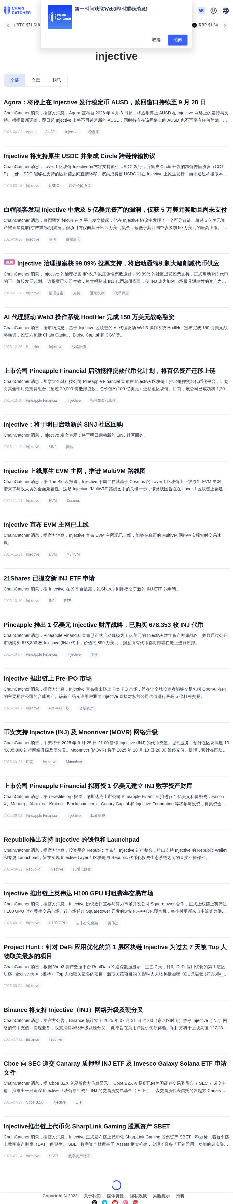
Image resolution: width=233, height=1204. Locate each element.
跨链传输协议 (80, 186)
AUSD (50, 132)
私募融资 (97, 815)
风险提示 (161, 1195)
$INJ (52, 447)
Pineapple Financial (42, 400)
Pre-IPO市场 (59, 708)
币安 (29, 762)
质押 (94, 654)
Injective (72, 132)
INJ (51, 601)
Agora (30, 132)
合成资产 (86, 708)
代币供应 (121, 293)
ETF (67, 601)
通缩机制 (97, 293)
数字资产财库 (79, 1156)
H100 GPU (57, 923)
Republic (33, 869)
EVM (53, 501)
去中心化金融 (87, 923)
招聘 (180, 1195)
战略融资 (79, 347)
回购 (69, 447)
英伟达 (113, 923)
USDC (54, 186)
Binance (32, 1039)
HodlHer (32, 347)
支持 (76, 293)
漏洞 (52, 239)
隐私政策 (138, 1195)
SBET (53, 1156)
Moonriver (74, 762)
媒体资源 (115, 1195)
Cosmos (73, 501)
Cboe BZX (34, 1102)
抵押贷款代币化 (103, 400)
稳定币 (93, 132)
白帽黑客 (73, 239)
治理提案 (56, 293)
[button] (225, 10)
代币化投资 (82, 869)
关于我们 (92, 1195)
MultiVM (72, 554)
